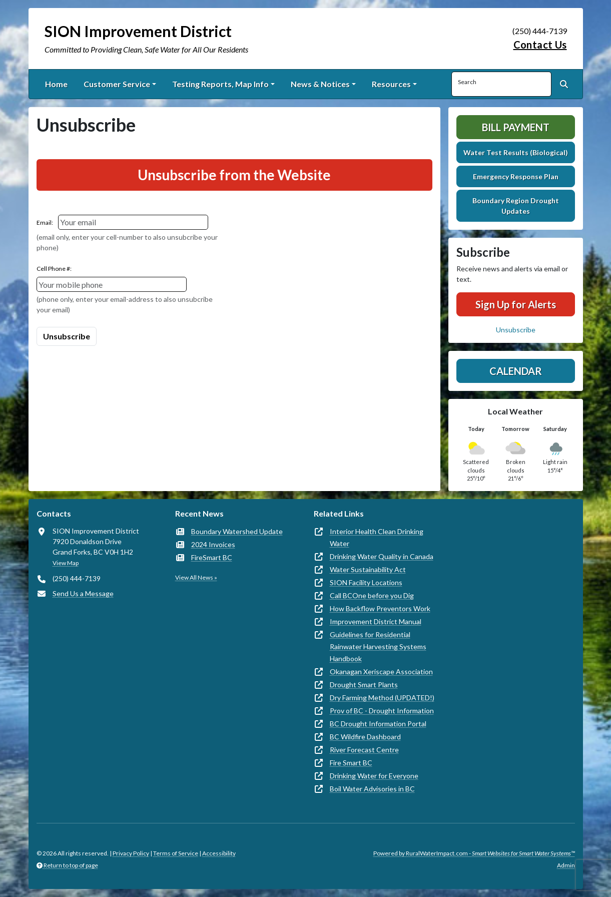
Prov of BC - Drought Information (382, 710)
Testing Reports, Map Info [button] (220, 84)
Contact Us (540, 45)
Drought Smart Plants (364, 684)
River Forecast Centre (364, 749)
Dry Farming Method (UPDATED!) (382, 697)
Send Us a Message (83, 593)
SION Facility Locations (366, 582)
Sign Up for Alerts (515, 304)
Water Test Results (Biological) (515, 152)
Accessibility (219, 853)
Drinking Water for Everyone (374, 775)
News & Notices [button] (320, 84)
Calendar (515, 371)
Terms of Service (175, 853)
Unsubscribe (515, 329)
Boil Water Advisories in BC (372, 788)
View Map (66, 563)
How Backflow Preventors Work (380, 608)
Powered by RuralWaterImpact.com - (474, 853)
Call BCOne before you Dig (372, 595)
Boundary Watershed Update (237, 531)
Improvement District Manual (375, 621)
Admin (566, 865)
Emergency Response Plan (515, 176)
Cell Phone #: (54, 268)
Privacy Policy (131, 853)
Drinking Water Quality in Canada (381, 556)
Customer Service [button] (117, 84)
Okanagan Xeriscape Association (381, 671)
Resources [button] (391, 84)
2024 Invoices (213, 544)
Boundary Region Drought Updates (515, 205)
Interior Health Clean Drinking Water (376, 537)
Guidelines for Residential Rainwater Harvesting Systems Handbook (378, 646)
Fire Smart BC (351, 762)
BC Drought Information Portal (378, 723)
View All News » (196, 577)
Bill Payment (515, 127)
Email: (45, 222)
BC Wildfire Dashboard (365, 736)
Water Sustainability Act (368, 569)
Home (56, 84)
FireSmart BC (211, 557)
